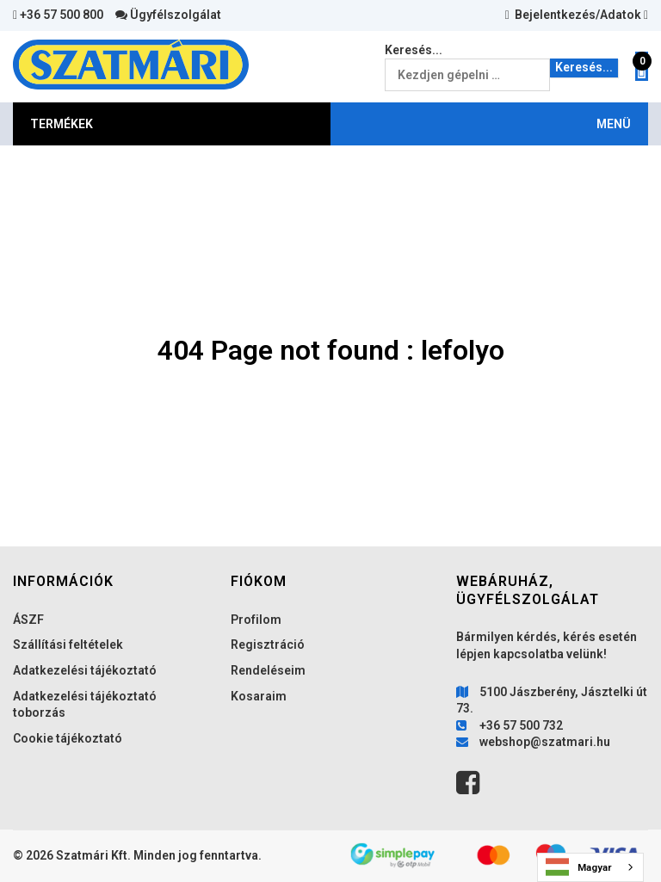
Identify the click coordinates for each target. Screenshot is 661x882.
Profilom (256, 619)
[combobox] (590, 867)
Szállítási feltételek (68, 644)
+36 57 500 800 (58, 15)
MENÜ (613, 124)
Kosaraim (259, 696)
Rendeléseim (268, 670)
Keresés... (413, 50)
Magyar (579, 867)
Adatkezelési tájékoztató (85, 670)
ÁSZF (28, 619)
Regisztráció (268, 644)
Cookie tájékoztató (67, 738)
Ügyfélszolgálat (168, 15)
